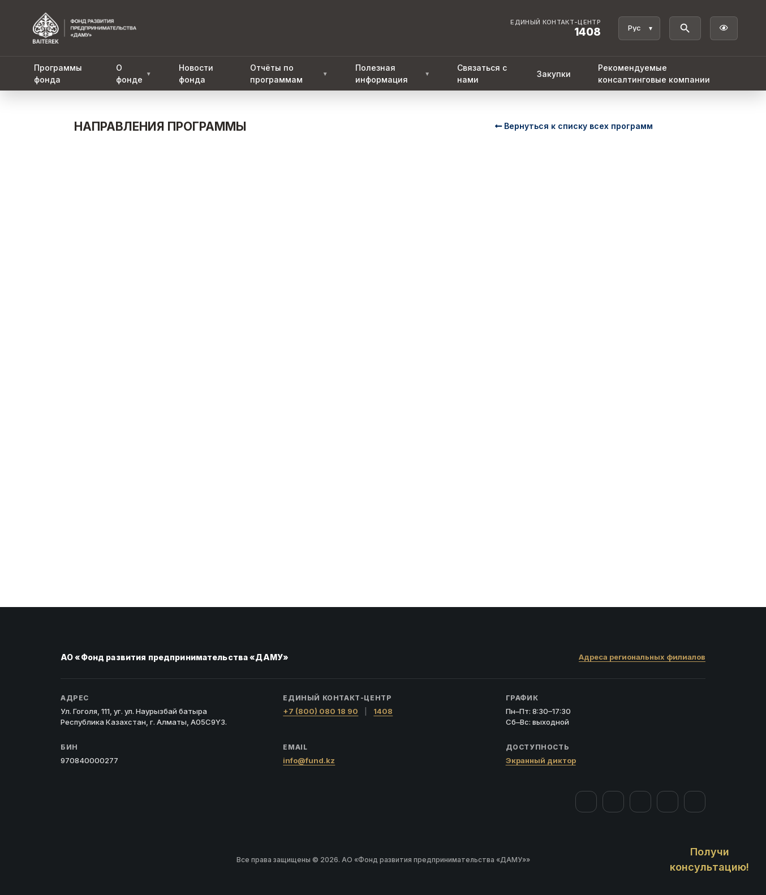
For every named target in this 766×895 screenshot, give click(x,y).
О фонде (134, 73)
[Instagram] (613, 801)
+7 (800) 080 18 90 (320, 711)
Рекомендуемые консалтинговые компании (654, 73)
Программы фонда (58, 73)
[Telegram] (667, 801)
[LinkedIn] (694, 801)
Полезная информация (393, 73)
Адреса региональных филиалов (642, 656)
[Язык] (639, 28)
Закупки (554, 74)
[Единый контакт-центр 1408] (555, 28)
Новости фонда (196, 73)
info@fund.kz (309, 760)
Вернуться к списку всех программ (574, 126)
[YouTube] (640, 801)
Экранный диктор (541, 760)
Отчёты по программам (289, 73)
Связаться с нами (482, 73)
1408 (383, 711)
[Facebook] (586, 801)
